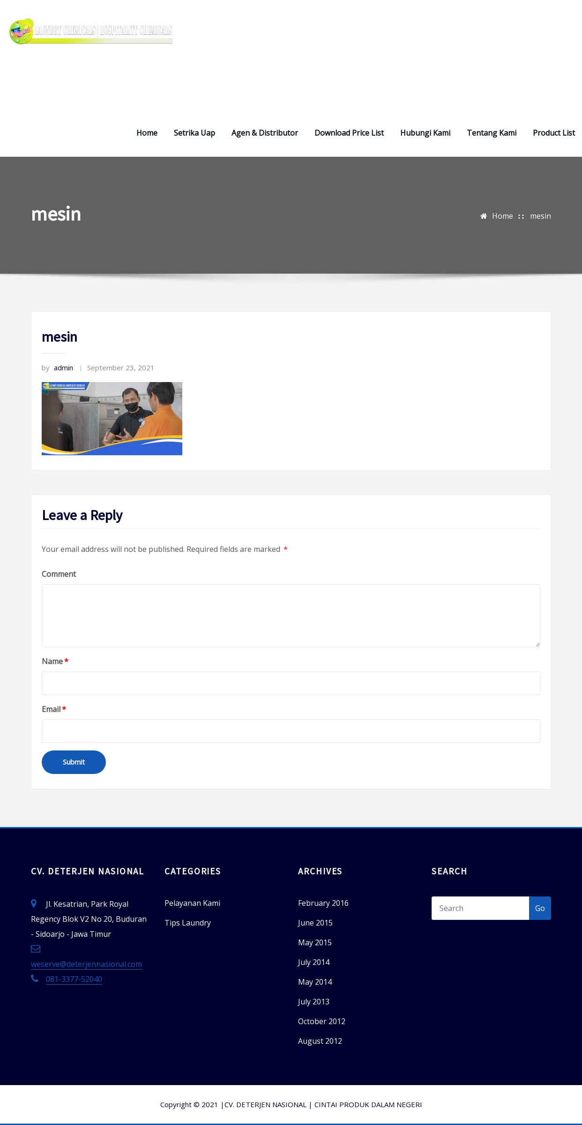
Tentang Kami (491, 133)
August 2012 (320, 1041)
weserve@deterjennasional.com (86, 964)
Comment (59, 574)
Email (54, 709)
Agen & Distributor (264, 133)
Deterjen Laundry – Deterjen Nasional (100, 78)
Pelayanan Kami (192, 903)
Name (55, 661)
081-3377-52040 (74, 979)
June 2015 (315, 923)
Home (146, 133)
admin (57, 367)
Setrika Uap (194, 133)
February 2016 (323, 903)
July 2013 (313, 1001)
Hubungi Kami (425, 133)
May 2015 (315, 942)
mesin (540, 216)
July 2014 (313, 962)
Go (540, 908)
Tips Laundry (187, 923)
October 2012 (321, 1021)
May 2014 (315, 982)
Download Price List (349, 133)
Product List (554, 133)
